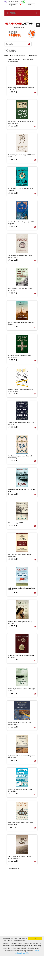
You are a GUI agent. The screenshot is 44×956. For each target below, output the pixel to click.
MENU (22, 13)
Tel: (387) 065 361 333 (15, 1)
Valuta (30, 5)
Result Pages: (12, 868)
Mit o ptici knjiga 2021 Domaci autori (19, 523)
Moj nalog (12, 5)
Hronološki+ (25, 59)
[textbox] (18, 44)
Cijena (16, 61)
